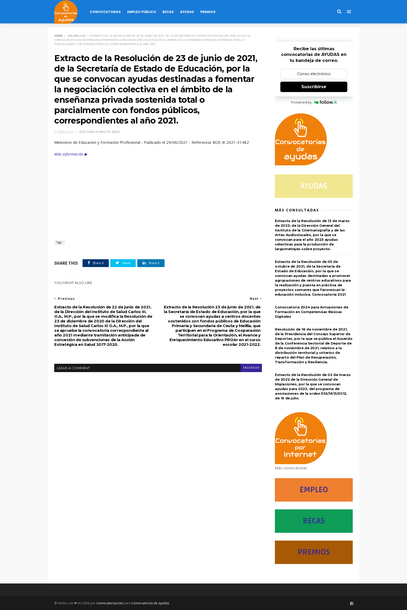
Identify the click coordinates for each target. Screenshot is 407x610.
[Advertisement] (158, 195)
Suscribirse (313, 86)
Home (58, 35)
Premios (207, 12)
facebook (251, 367)
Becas (168, 12)
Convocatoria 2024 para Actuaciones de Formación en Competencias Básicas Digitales (311, 312)
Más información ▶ (70, 154)
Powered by (314, 102)
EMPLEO (314, 490)
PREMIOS (314, 552)
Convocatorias (105, 12)
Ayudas (187, 12)
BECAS (314, 521)
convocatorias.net (109, 603)
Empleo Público (141, 12)
